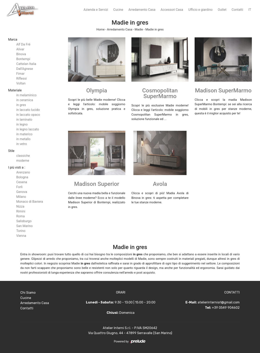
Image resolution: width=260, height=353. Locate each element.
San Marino (24, 226)
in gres (21, 105)
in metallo (23, 139)
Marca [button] (12, 39)
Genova (21, 192)
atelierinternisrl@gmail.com (219, 302)
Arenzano (23, 172)
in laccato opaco (28, 115)
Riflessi (21, 78)
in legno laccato (27, 129)
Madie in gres (154, 29)
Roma (20, 216)
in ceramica (24, 100)
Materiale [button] (15, 90)
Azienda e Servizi (95, 10)
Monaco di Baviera (29, 202)
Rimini (20, 211)
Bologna (22, 177)
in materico (24, 134)
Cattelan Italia (26, 64)
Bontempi (23, 59)
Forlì (19, 187)
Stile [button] (11, 151)
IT (249, 10)
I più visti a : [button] (16, 167)
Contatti (237, 10)
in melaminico (26, 95)
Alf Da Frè (23, 44)
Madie (139, 29)
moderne (22, 160)
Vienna (21, 236)
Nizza (20, 206)
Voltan (21, 83)
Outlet (222, 10)
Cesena (21, 182)
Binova (21, 54)
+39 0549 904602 (226, 308)
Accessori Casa (172, 10)
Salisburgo (23, 221)
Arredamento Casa (141, 10)
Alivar (20, 49)
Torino (20, 231)
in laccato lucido (28, 110)
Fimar (20, 74)
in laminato (24, 119)
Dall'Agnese (24, 69)
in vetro (21, 144)
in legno (22, 124)
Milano (21, 197)
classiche (23, 156)
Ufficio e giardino (200, 10)
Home (100, 29)
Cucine (118, 10)
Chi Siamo (28, 293)
